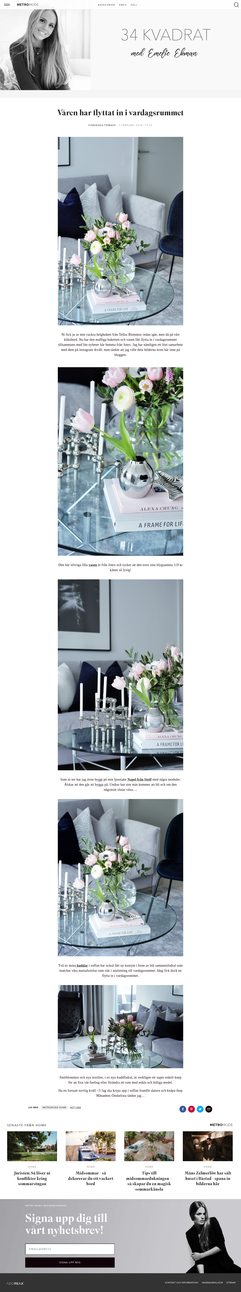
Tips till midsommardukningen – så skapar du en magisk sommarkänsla (149, 1181)
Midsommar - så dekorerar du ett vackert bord (90, 1178)
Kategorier (106, 5)
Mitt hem (75, 1107)
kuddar (82, 965)
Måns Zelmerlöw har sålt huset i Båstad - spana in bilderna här (208, 1178)
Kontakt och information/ (181, 1282)
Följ (134, 5)
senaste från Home (27, 1125)
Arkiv (123, 5)
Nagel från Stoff (139, 779)
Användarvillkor (212, 1282)
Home (62, 1107)
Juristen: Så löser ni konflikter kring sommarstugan (32, 1178)
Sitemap (231, 1282)
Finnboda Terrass (102, 125)
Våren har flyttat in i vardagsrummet (120, 113)
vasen (92, 565)
